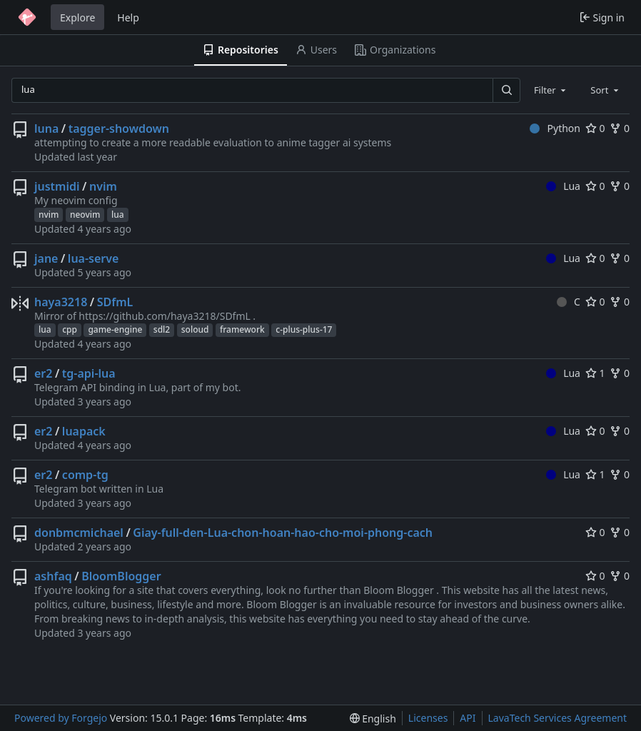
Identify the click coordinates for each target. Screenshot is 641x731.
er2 (43, 373)
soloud (195, 329)
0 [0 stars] (595, 128)
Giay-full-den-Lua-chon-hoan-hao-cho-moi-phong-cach (283, 532)
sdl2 (161, 329)
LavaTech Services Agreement (557, 718)
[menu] (373, 718)
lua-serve (93, 258)
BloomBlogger (121, 576)
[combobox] (551, 90)
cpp (69, 329)
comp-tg (85, 475)
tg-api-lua (89, 373)
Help (128, 17)
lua (117, 214)
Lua (563, 186)
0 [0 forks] (620, 128)
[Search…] (506, 90)
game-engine (115, 329)
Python (555, 128)
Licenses (428, 718)
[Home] (27, 17)
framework (242, 329)
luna (46, 128)
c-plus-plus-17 (304, 329)
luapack (84, 431)
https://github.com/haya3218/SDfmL (165, 316)
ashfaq (53, 576)
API (467, 718)
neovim (85, 214)
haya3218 (60, 302)
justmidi (57, 186)
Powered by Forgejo (60, 718)
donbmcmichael (78, 532)
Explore (77, 17)
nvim (103, 186)
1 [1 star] (595, 373)
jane (46, 258)
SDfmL (115, 302)
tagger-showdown (119, 128)
